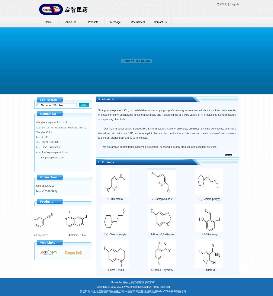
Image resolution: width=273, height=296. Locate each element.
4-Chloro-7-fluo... (77, 235)
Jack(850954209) (45, 185)
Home (48, 22)
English (234, 4)
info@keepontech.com (52, 157)
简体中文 (222, 4)
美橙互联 (139, 282)
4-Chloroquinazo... (38, 235)
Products (93, 22)
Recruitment (138, 22)
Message (115, 22)
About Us (70, 22)
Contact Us (160, 22)
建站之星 (128, 282)
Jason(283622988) (46, 191)
